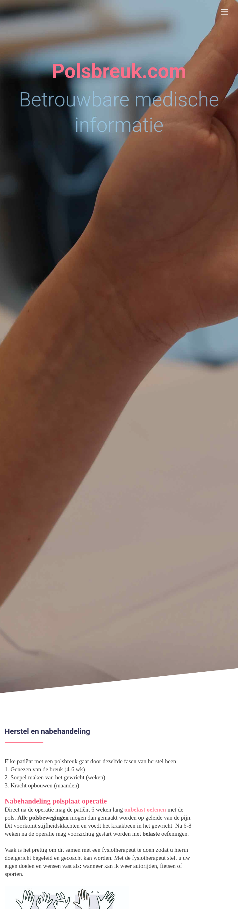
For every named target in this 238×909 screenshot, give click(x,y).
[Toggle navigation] (224, 12)
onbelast (134, 809)
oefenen (156, 809)
